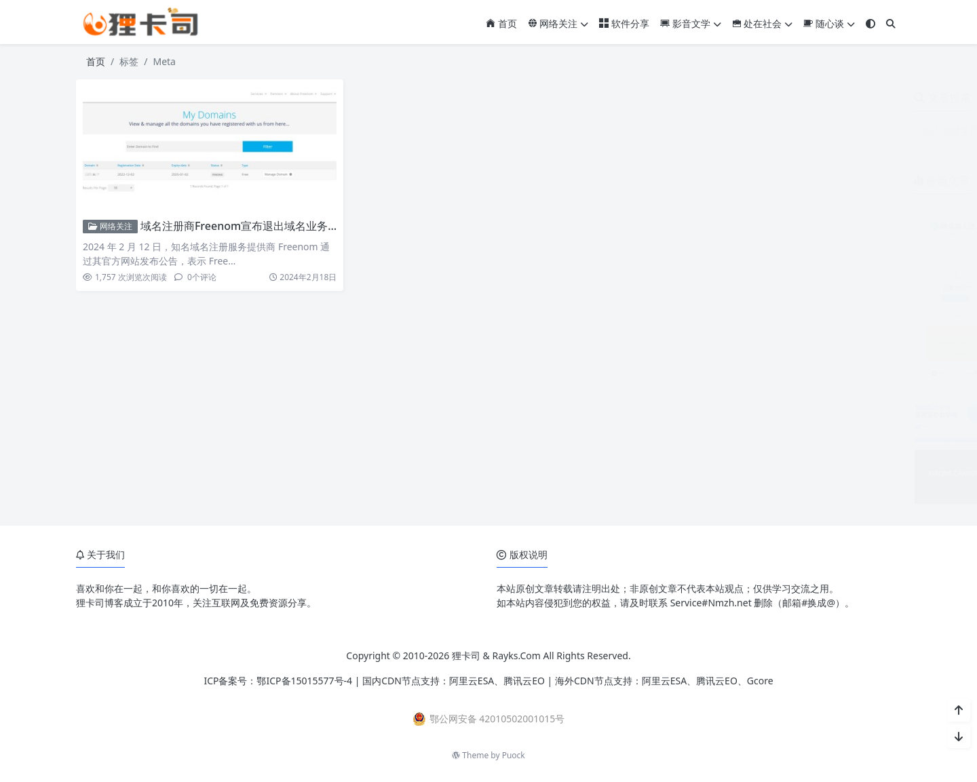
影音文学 (690, 23)
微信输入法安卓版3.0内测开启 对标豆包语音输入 (830, 208)
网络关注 (558, 23)
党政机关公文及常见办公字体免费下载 (808, 394)
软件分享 (624, 23)
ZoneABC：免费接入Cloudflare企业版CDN (819, 332)
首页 (501, 23)
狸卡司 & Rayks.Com (496, 655)
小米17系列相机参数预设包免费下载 (804, 456)
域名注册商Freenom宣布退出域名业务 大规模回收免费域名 (284, 225)
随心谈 (829, 23)
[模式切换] (870, 23)
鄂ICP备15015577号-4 (304, 680)
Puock (513, 755)
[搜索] (891, 23)
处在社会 (762, 23)
